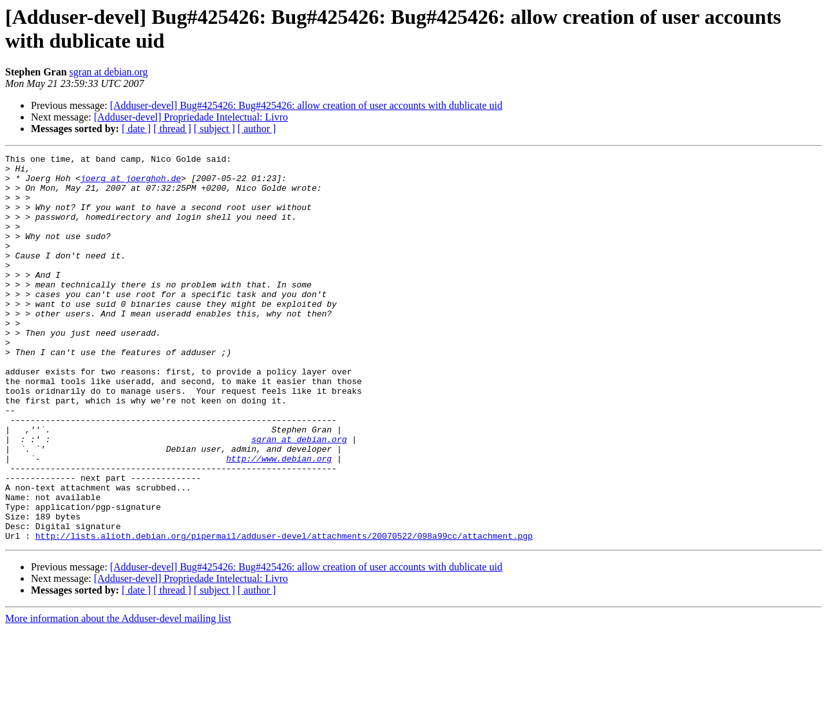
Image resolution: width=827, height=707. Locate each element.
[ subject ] (214, 128)
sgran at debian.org (109, 71)
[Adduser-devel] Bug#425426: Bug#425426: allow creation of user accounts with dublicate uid (306, 105)
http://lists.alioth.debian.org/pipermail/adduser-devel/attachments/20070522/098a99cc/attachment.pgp (284, 613)
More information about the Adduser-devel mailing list (118, 695)
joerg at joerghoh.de (131, 183)
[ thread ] (172, 128)
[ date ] (136, 128)
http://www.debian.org (279, 520)
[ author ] (257, 128)
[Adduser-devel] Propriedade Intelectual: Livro (191, 116)
